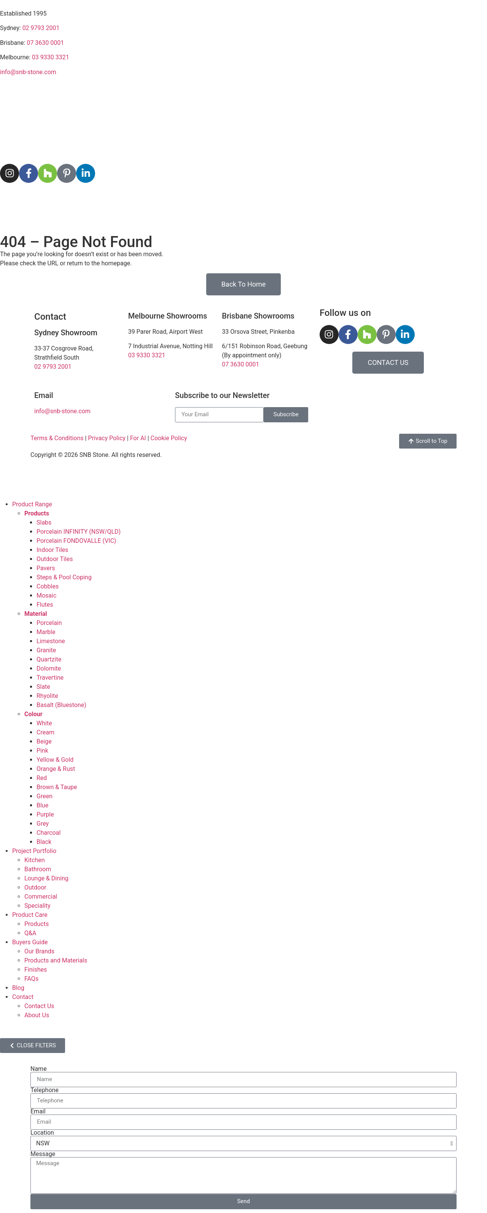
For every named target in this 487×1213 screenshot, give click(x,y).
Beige (44, 741)
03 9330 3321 (50, 57)
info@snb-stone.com (28, 72)
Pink (42, 750)
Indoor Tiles (52, 549)
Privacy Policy (107, 438)
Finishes (35, 969)
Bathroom (37, 869)
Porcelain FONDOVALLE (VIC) (76, 540)
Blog (352, 199)
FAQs (31, 978)
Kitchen (34, 860)
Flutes (45, 604)
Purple (45, 814)
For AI (138, 438)
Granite (46, 650)
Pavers (46, 568)
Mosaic (46, 595)
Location (42, 1133)
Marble (46, 632)
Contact (404, 199)
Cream (45, 732)
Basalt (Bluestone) (61, 705)
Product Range (32, 199)
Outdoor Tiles (55, 559)
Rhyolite (47, 695)
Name (38, 1069)
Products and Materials (55, 960)
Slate (43, 686)
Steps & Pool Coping (64, 577)
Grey (43, 823)
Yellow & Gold (55, 759)
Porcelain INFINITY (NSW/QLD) (79, 531)
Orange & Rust (56, 768)
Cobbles (48, 586)
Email (38, 1111)
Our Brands (39, 951)
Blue (42, 805)
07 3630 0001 (45, 42)
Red (42, 778)
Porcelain (49, 622)
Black (44, 841)
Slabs (44, 522)
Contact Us (39, 1006)
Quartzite (49, 659)
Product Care (214, 199)
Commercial (40, 896)
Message (42, 1154)
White (44, 723)
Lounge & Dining (46, 878)
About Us (36, 1015)
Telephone (44, 1090)
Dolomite (49, 668)
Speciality (37, 905)
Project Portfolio (124, 199)
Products (36, 924)
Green (45, 796)
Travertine (50, 677)
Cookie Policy (169, 438)
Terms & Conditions (57, 438)
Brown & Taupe (57, 787)
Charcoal (48, 832)
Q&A (30, 933)
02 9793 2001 (41, 28)
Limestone (51, 641)
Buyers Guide (293, 199)
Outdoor (35, 887)
